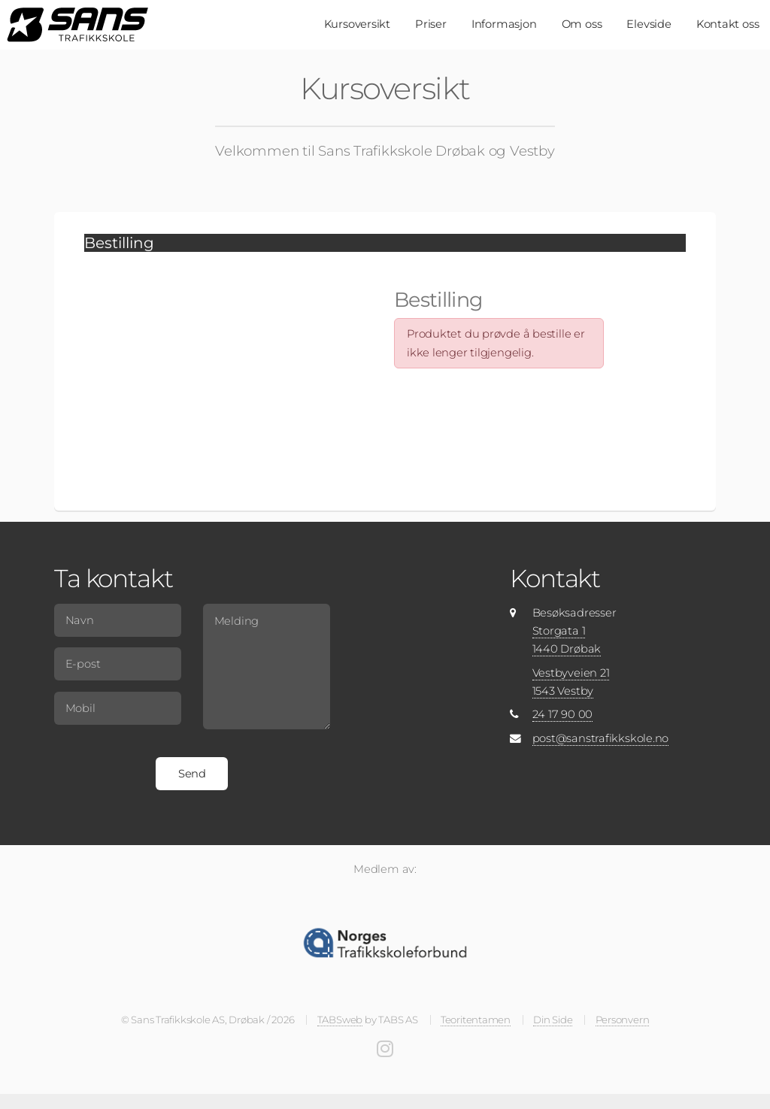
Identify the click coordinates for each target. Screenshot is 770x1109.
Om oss (582, 24)
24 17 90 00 (562, 714)
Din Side (552, 1020)
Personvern (623, 1020)
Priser (431, 24)
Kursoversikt (357, 24)
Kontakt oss (727, 24)
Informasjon (504, 24)
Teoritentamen (476, 1020)
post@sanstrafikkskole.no (600, 738)
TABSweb (339, 1020)
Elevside (648, 24)
